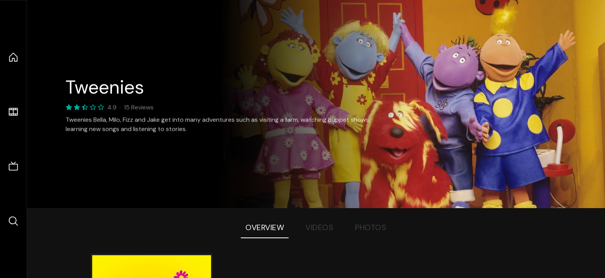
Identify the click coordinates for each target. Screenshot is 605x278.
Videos (319, 227)
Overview (264, 227)
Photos (370, 227)
